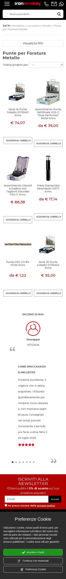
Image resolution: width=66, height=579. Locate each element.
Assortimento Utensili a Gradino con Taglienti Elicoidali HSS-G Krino (18, 190)
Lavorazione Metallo (39, 25)
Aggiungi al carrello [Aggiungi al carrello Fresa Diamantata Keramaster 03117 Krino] (48, 216)
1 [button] (12, 462)
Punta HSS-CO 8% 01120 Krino (17, 263)
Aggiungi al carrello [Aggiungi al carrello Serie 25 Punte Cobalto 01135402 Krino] (48, 293)
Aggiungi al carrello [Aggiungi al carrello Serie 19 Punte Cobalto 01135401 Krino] (18, 140)
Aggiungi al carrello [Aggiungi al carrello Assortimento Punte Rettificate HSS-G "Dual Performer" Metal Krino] (48, 143)
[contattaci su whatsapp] (61, 4)
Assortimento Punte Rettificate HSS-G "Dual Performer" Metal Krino (48, 114)
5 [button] (26, 462)
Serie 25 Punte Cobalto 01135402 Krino (48, 265)
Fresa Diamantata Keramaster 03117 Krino (48, 188)
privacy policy (46, 505)
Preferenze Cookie (33, 569)
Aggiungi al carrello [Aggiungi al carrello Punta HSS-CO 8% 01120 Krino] (18, 293)
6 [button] (30, 462)
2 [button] (16, 462)
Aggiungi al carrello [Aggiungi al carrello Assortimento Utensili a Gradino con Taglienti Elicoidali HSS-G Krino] (18, 219)
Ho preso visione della (31, 505)
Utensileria (17, 25)
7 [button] (33, 462)
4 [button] (23, 462)
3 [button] (19, 462)
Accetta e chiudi (33, 552)
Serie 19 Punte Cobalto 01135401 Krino (18, 112)
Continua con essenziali (33, 560)
